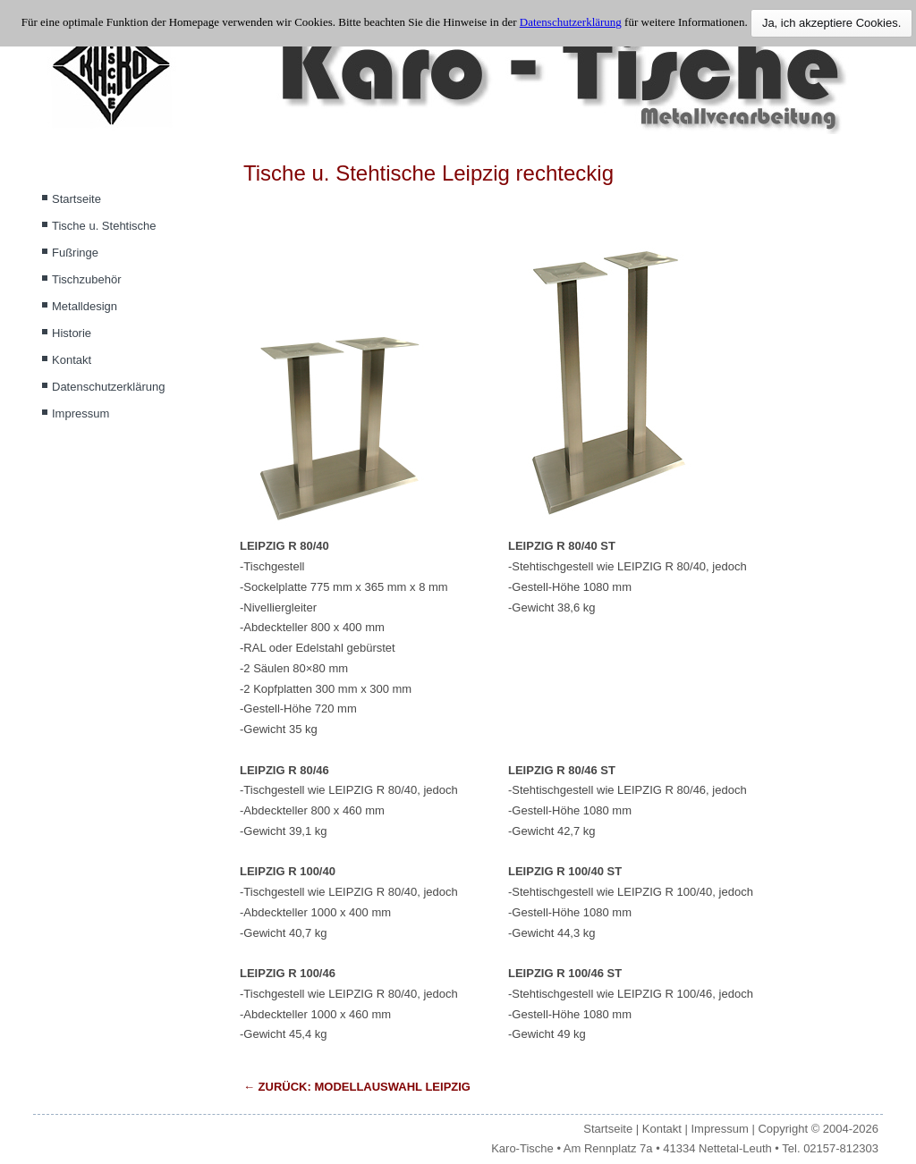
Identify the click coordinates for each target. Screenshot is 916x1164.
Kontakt (71, 360)
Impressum (80, 413)
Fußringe (75, 252)
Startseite (76, 199)
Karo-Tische (522, 1148)
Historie (71, 333)
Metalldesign (84, 306)
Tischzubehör (87, 279)
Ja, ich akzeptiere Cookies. (831, 23)
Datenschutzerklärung (108, 386)
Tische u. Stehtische (104, 225)
